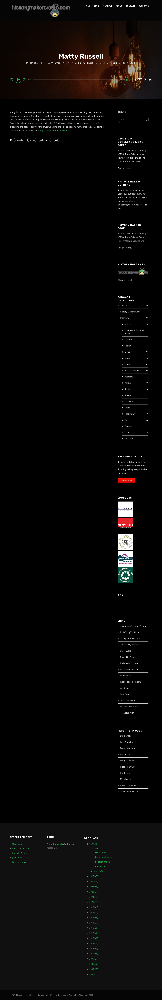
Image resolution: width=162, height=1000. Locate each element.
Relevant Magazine (129, 706)
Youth (127, 432)
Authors (128, 324)
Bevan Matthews (128, 785)
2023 (93, 886)
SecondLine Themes (77, 995)
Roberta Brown (127, 748)
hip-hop (32, 140)
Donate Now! (126, 480)
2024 (93, 881)
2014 (93, 933)
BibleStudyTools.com (130, 632)
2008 (93, 964)
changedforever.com (130, 638)
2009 (93, 958)
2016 (93, 922)
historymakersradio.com (26, 995)
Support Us (144, 6)
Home (87, 6)
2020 (93, 902)
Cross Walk (125, 650)
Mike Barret (125, 779)
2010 (93, 953)
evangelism (20, 140)
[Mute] (127, 80)
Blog (96, 6)
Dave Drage (125, 735)
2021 (93, 897)
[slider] (132, 82)
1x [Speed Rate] (139, 79)
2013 (93, 938)
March (98, 871)
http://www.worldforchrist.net (53, 130)
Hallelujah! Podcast (129, 663)
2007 (93, 969)
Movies (128, 358)
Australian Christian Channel (133, 626)
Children (129, 339)
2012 (93, 943)
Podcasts (129, 376)
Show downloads (55, 844)
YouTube (129, 438)
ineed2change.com (129, 669)
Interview (124, 318)
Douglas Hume (127, 760)
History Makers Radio (130, 311)
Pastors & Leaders (133, 370)
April (97, 848)
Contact (130, 6)
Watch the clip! (126, 280)
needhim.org (126, 688)
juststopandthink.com (130, 681)
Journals (107, 6)
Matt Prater (54, 63)
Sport (127, 407)
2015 (93, 927)
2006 (93, 974)
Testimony (130, 413)
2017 (93, 917)
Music (127, 364)
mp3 (56, 140)
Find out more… (125, 168)
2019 (93, 907)
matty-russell (45, 140)
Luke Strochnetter (128, 742)
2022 (93, 891)
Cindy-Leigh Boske (129, 791)
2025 (93, 876)
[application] (76, 79)
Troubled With (127, 712)
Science (128, 395)
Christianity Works (129, 644)
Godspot (124, 305)
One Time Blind (127, 700)
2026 (93, 844)
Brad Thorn (125, 773)
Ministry (128, 352)
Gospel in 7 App (127, 657)
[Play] (18, 79)
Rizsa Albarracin (127, 766)
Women (128, 426)
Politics (128, 383)
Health (128, 345)
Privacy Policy (43, 995)
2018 (93, 912)
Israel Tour (125, 675)
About (119, 6)
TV (126, 420)
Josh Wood (125, 754)
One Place (124, 694)
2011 (93, 948)
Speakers (129, 401)
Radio (127, 389)
